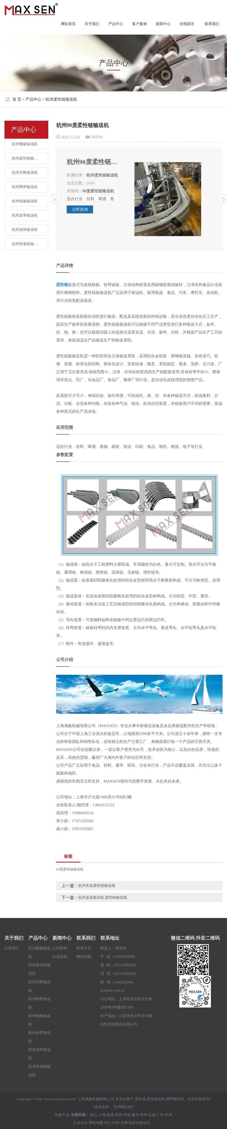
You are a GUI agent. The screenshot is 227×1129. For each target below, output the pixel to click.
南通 (110, 1115)
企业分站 (80, 1123)
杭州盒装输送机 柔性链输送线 (102, 898)
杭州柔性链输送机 (61, 99)
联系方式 (83, 948)
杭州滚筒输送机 (25, 230)
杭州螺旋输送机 (25, 144)
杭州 (168, 1115)
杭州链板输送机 (25, 201)
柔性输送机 (156, 1099)
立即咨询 (80, 209)
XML (116, 1123)
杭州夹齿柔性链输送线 (56, 199)
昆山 (93, 1115)
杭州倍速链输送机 (26, 244)
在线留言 (187, 24)
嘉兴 (135, 1115)
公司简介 (11, 948)
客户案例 (139, 24)
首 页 (16, 99)
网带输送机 (175, 1099)
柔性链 (140, 1099)
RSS (107, 1123)
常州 (143, 1115)
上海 (102, 1115)
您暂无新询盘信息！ (137, 1123)
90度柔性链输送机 (98, 191)
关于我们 (92, 24)
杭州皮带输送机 (25, 215)
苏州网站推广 (124, 1107)
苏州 (118, 1115)
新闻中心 (163, 24)
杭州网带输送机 (25, 187)
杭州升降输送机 (25, 173)
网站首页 (68, 24)
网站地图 (83, 957)
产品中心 (115, 24)
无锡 (127, 1115)
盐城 (152, 1115)
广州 (160, 1115)
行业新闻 (59, 957)
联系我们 (212, 24)
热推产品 (62, 1115)
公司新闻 (59, 948)
